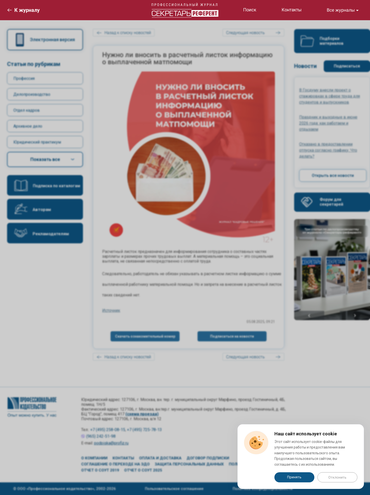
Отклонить (337, 477)
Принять (294, 477)
